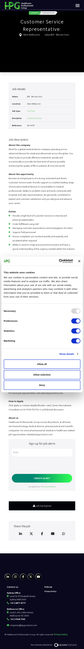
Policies (48, 587)
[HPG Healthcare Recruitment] (19, 567)
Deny (42, 385)
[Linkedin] (7, 577)
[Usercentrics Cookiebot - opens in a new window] (59, 261)
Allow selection (42, 374)
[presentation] (36, 465)
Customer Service (34, 118)
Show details (66, 354)
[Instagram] (15, 577)
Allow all (42, 364)
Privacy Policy (50, 591)
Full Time (31, 111)
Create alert (42, 478)
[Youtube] (38, 577)
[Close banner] (79, 261)
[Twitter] (31, 577)
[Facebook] (23, 577)
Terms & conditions (48, 486)
